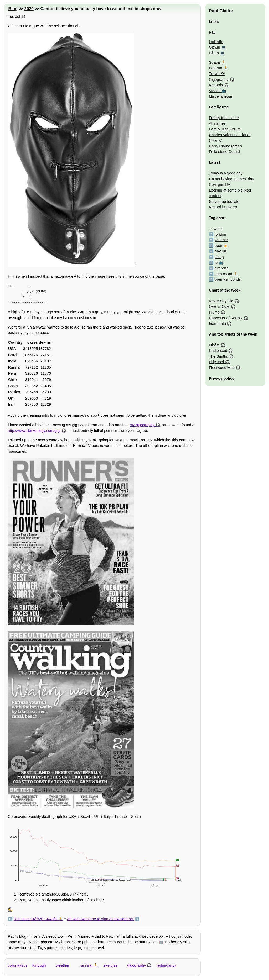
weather (62, 965)
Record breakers (223, 207)
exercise (111, 965)
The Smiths (218, 356)
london (220, 234)
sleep (219, 257)
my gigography (142, 425)
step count (223, 274)
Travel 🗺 (217, 74)
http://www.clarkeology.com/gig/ (34, 430)
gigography (136, 965)
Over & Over (219, 306)
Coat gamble (219, 184)
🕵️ (10, 909)
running (86, 965)
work (218, 228)
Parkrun (215, 68)
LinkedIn (216, 42)
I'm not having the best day (231, 179)
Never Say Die (221, 301)
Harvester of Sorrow (225, 318)
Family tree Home (224, 118)
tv (216, 263)
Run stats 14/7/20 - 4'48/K (35, 919)
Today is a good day (225, 173)
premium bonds (228, 279)
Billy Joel (216, 362)
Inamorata (217, 323)
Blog (13, 9)
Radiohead (218, 350)
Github (214, 47)
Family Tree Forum (225, 129)
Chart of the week (224, 290)
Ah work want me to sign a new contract (100, 919)
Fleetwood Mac (222, 367)
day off (220, 251)
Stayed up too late (224, 201)
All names (217, 123)
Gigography (218, 79)
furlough (39, 965)
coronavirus (17, 965)
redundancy (166, 965)
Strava (214, 62)
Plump (214, 312)
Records (216, 85)
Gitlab (214, 53)
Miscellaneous (221, 96)
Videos (214, 91)
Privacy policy (221, 378)
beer (218, 245)
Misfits (214, 345)
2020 (29, 9)
